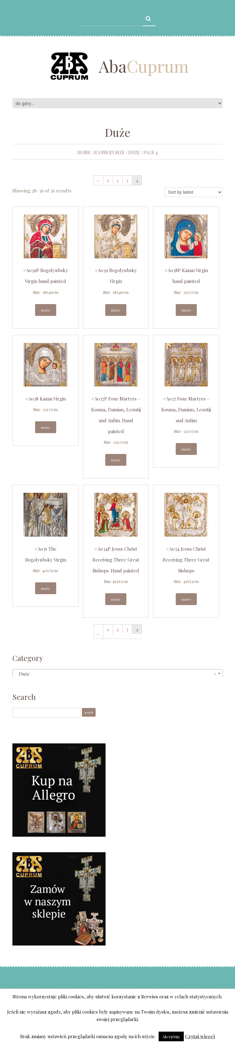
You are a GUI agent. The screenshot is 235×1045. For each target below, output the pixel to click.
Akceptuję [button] (171, 1036)
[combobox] (117, 673)
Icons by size (109, 152)
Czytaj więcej (200, 1036)
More (45, 309)
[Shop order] (194, 192)
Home (84, 152)
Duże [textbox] (115, 673)
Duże (134, 152)
